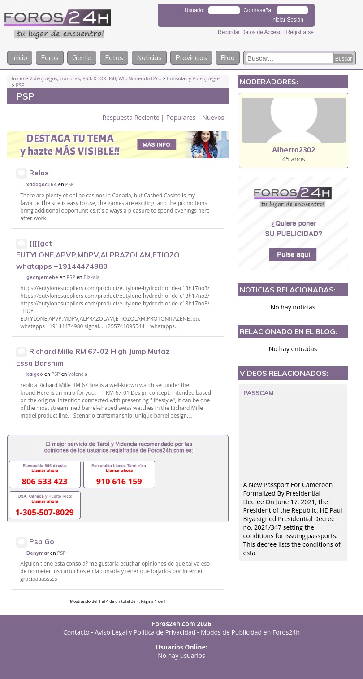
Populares (181, 117)
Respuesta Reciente (130, 117)
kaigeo (34, 374)
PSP (20, 85)
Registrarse (300, 32)
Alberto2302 (293, 150)
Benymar (37, 553)
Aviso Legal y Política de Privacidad (145, 632)
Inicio (19, 57)
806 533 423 (45, 481)
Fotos (114, 57)
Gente (81, 57)
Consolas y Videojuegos (193, 78)
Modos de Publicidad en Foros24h (250, 632)
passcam (258, 393)
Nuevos (213, 117)
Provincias (191, 57)
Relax (39, 172)
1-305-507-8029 (44, 512)
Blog (227, 57)
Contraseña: (257, 10)
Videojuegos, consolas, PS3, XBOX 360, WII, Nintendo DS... (95, 78)
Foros (50, 57)
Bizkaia (91, 277)
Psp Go (41, 541)
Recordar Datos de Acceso (250, 32)
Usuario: (195, 10)
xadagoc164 (41, 184)
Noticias (149, 57)
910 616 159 (119, 481)
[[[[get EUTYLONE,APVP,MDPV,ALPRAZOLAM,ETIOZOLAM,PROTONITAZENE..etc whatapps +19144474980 (144, 254)
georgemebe (42, 277)
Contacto (76, 632)
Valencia (77, 373)
